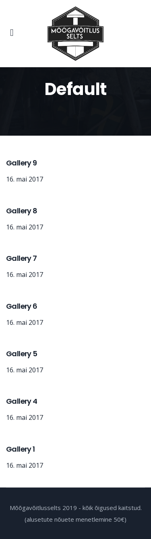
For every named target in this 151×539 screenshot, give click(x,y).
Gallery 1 (20, 449)
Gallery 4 (21, 401)
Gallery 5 (21, 354)
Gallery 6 (21, 306)
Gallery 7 (21, 258)
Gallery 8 (21, 211)
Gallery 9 (21, 163)
